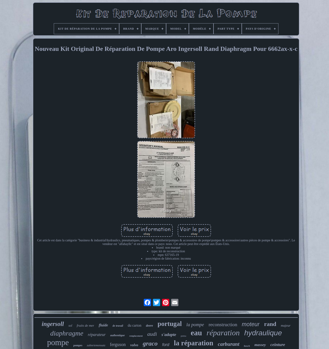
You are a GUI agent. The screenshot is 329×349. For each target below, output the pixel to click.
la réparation (193, 343)
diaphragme (66, 333)
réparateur (97, 334)
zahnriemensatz (96, 345)
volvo (134, 345)
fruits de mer (85, 325)
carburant (228, 344)
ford (165, 344)
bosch (247, 345)
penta (183, 335)
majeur (286, 325)
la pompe (195, 324)
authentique (117, 335)
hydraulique (263, 333)
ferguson (118, 344)
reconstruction (222, 324)
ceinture (277, 344)
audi (152, 334)
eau (196, 333)
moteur (251, 324)
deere (149, 325)
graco (150, 343)
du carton (134, 325)
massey (260, 345)
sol (70, 325)
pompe (58, 342)
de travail (118, 325)
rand (270, 324)
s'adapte (169, 334)
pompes (77, 345)
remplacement (136, 336)
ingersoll (53, 323)
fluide (103, 325)
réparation (223, 332)
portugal (170, 323)
